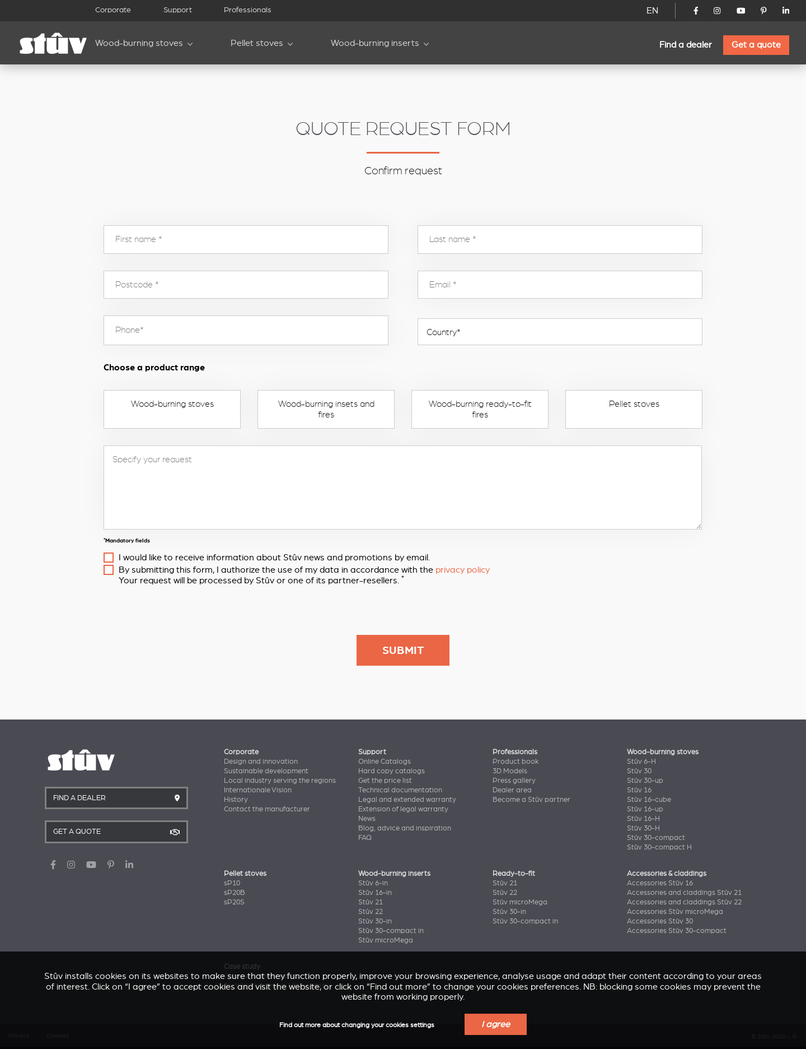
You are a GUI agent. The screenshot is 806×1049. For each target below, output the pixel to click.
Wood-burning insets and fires (326, 409)
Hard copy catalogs (391, 771)
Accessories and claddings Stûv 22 (684, 902)
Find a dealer (685, 45)
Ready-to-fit (514, 874)
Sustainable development (266, 771)
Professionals (247, 10)
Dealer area (512, 790)
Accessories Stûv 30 (660, 921)
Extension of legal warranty (403, 809)
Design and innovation (261, 761)
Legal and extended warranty (407, 800)
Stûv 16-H (643, 819)
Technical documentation (400, 790)
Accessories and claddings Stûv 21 (684, 893)
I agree (495, 1024)
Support (177, 10)
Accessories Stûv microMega (675, 912)
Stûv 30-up (645, 781)
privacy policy (462, 570)
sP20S (234, 902)
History (236, 800)
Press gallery (514, 781)
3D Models (510, 771)
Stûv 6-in (373, 883)
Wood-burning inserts (375, 43)
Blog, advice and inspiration (404, 828)
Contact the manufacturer (267, 809)
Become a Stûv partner (531, 800)
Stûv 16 (639, 790)
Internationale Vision (258, 790)
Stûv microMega (385, 940)
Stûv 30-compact (656, 838)
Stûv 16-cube (649, 800)
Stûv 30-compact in (391, 931)
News (367, 819)
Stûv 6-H (641, 761)
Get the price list (385, 781)
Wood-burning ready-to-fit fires (480, 409)
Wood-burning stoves (139, 43)
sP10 (232, 883)
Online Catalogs (384, 761)
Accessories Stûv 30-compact (677, 931)
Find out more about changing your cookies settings (356, 1025)
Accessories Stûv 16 (660, 883)
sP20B (234, 893)
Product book (516, 761)
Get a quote (756, 45)
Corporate (113, 10)
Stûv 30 (639, 771)
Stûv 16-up (645, 809)
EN (652, 11)
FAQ (365, 838)
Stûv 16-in (375, 893)
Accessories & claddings (666, 874)
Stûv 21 (370, 902)
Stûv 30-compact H (659, 847)
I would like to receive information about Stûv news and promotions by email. (274, 558)
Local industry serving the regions (280, 781)
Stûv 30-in (375, 921)
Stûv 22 (370, 912)
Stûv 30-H (643, 828)
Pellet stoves (257, 43)
